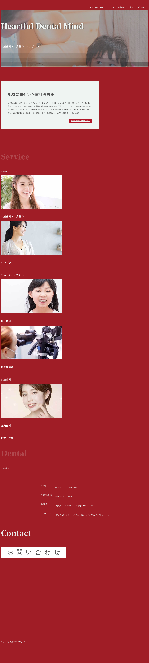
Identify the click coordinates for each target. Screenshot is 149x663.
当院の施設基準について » (80, 121)
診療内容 (121, 7)
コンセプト (110, 7)
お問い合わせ (141, 7)
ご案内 (130, 7)
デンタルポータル (96, 7)
